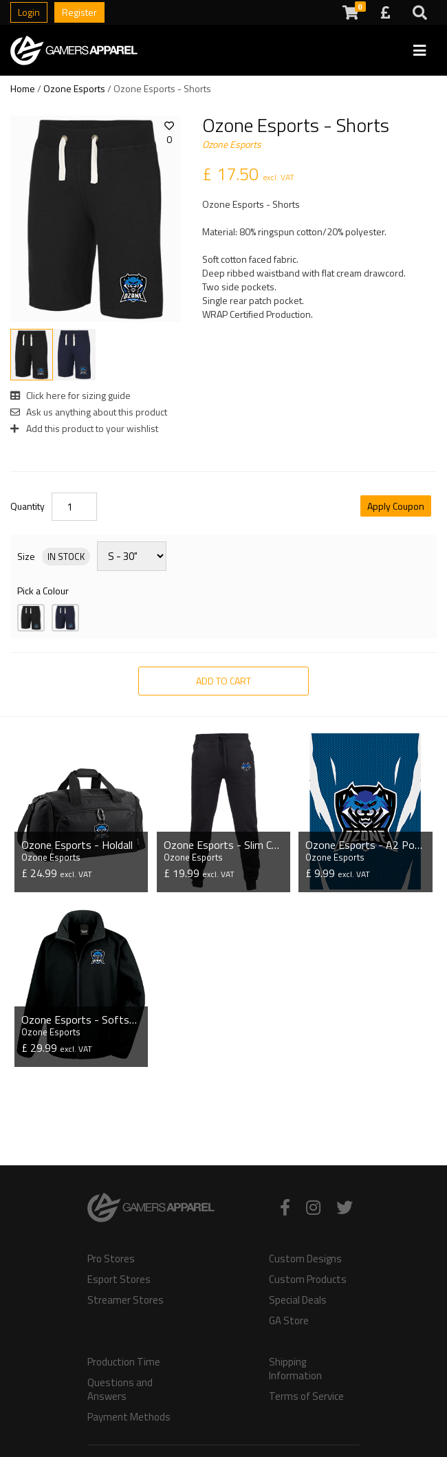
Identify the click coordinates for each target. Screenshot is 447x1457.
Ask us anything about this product (88, 411)
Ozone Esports (74, 88)
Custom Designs (305, 1259)
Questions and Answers (120, 1389)
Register (79, 12)
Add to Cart (223, 680)
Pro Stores (111, 1259)
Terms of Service (306, 1396)
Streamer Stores (125, 1300)
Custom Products (308, 1279)
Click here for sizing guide (70, 395)
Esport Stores (119, 1279)
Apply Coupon (395, 506)
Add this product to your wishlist (84, 428)
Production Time (123, 1362)
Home (22, 88)
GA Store (289, 1321)
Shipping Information (295, 1369)
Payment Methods (129, 1417)
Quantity (27, 506)
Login (29, 12)
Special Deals (298, 1300)
